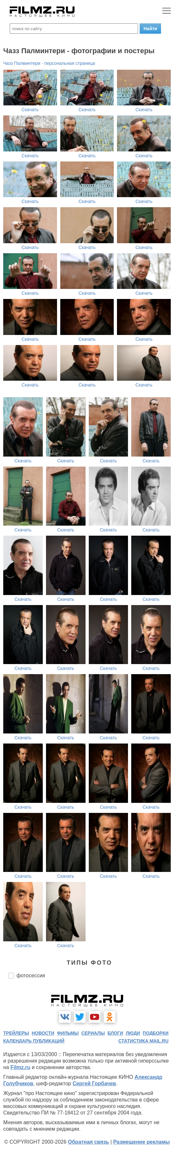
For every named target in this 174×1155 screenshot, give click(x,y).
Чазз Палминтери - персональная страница (49, 63)
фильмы (68, 1033)
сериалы (93, 1033)
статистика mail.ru (143, 1040)
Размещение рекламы (141, 1142)
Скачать (30, 109)
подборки (155, 1033)
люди (133, 1033)
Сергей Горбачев (94, 1083)
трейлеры (16, 1033)
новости (43, 1033)
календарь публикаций (33, 1040)
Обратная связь (88, 1142)
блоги (115, 1033)
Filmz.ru (20, 1067)
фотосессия (31, 975)
